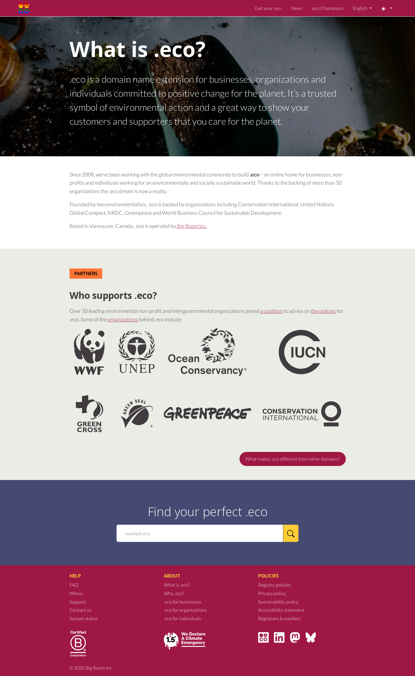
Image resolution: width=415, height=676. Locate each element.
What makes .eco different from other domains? (292, 459)
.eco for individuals (182, 618)
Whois (76, 593)
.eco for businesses (182, 601)
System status (84, 618)
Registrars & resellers (279, 618)
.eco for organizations (185, 610)
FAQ (74, 584)
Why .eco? (174, 593)
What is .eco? (177, 584)
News (296, 8)
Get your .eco (268, 8)
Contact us (80, 610)
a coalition (271, 311)
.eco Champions (327, 8)
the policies (323, 311)
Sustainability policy (278, 601)
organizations (122, 319)
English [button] (360, 8)
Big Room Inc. (192, 226)
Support (78, 601)
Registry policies (274, 584)
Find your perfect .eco (208, 511)
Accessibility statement (281, 610)
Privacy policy (272, 593)
